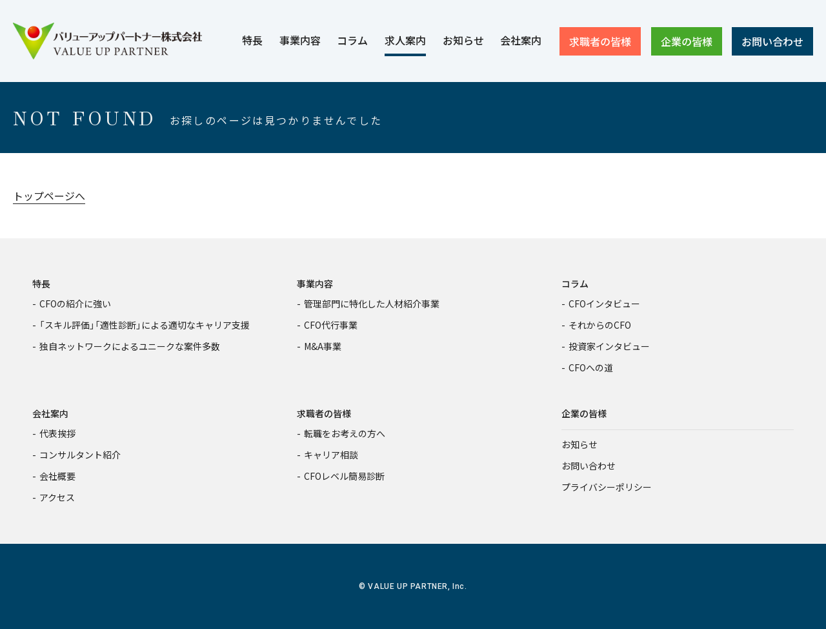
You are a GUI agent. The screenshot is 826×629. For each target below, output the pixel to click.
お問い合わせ (588, 465)
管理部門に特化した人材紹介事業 (371, 303)
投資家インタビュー (609, 346)
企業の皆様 (584, 413)
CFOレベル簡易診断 (344, 475)
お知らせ (579, 444)
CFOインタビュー (604, 303)
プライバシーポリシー (606, 486)
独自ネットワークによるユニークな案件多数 (129, 346)
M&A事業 (322, 346)
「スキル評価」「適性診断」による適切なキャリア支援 (144, 324)
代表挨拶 (57, 433)
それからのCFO (600, 324)
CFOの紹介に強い (75, 303)
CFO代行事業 (331, 324)
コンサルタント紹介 (80, 454)
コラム (575, 283)
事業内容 (315, 283)
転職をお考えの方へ (344, 433)
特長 (41, 283)
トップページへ (49, 195)
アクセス (57, 497)
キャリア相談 (331, 454)
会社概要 (57, 475)
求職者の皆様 (324, 413)
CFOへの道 (591, 367)
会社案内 (50, 413)
